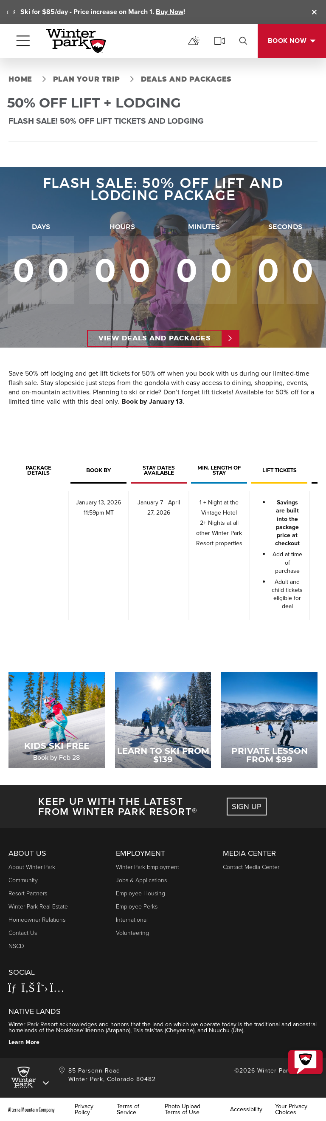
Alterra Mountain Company (31, 1110)
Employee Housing (140, 893)
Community (23, 880)
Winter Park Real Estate (38, 906)
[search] (243, 40)
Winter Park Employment (147, 867)
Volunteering (132, 933)
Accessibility (246, 1110)
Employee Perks (136, 906)
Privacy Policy (84, 1109)
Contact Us (22, 933)
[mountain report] (194, 40)
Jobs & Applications (141, 880)
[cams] (219, 40)
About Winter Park (31, 867)
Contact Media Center (251, 867)
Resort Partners (27, 893)
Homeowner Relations (36, 919)
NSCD (16, 946)
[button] (303, 1056)
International (132, 919)
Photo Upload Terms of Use (182, 1109)
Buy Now (169, 12)
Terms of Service (128, 1109)
